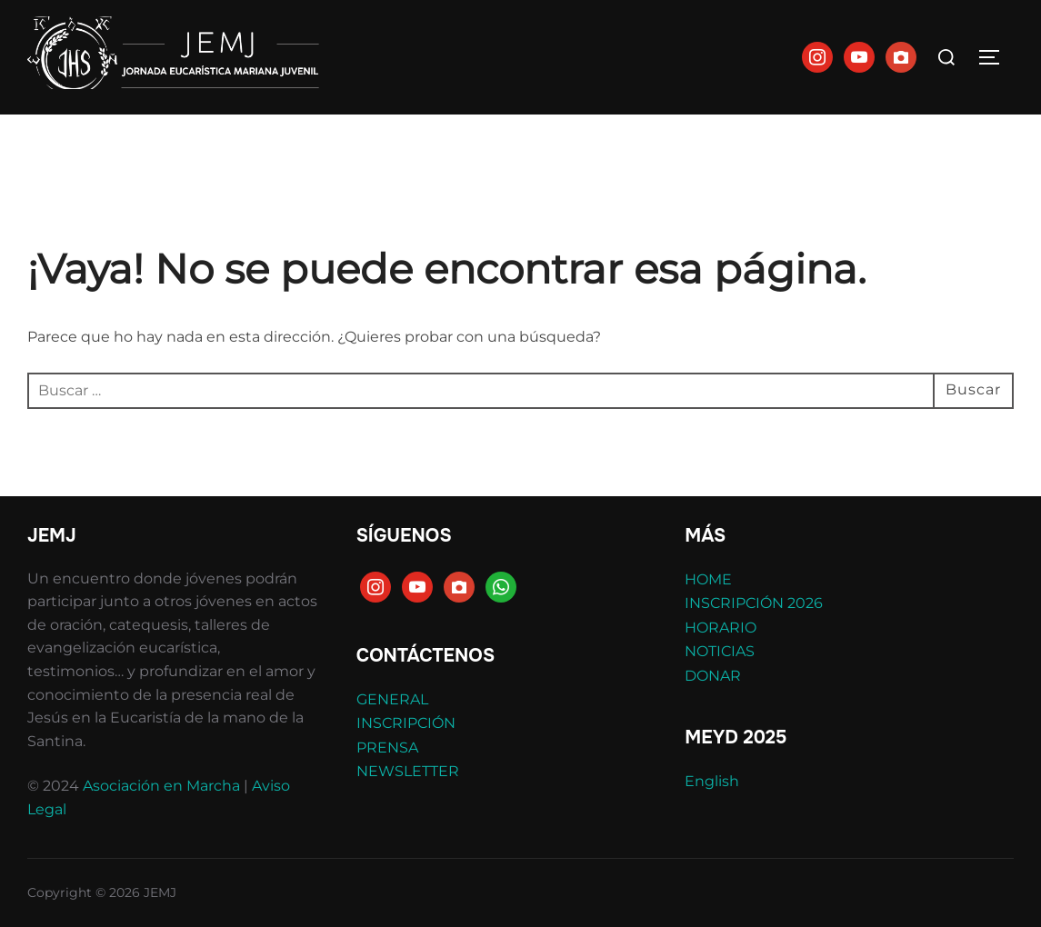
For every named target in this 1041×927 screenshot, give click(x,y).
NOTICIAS (720, 651)
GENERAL (392, 699)
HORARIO (720, 627)
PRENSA (387, 747)
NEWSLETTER (407, 771)
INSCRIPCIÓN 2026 (754, 603)
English (712, 781)
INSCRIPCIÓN (405, 723)
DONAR (713, 675)
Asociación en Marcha (161, 785)
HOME (708, 579)
